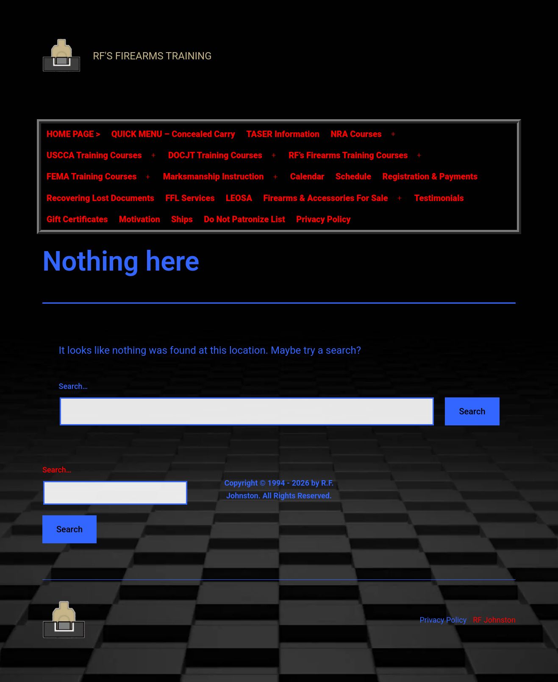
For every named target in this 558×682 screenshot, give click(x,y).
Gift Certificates (77, 219)
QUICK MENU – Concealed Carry (173, 134)
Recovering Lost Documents (100, 198)
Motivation (139, 219)
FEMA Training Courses (91, 176)
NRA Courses (356, 134)
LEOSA (239, 198)
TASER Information (282, 134)
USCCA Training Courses (94, 155)
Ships (182, 219)
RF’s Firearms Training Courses (348, 155)
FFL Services (189, 198)
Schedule (353, 176)
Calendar (307, 176)
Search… (73, 386)
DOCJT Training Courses (215, 155)
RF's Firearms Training (152, 56)
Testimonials (439, 198)
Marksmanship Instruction (213, 176)
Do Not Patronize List (244, 219)
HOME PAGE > (73, 134)
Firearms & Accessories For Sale (325, 198)
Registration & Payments (430, 176)
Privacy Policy (323, 219)
